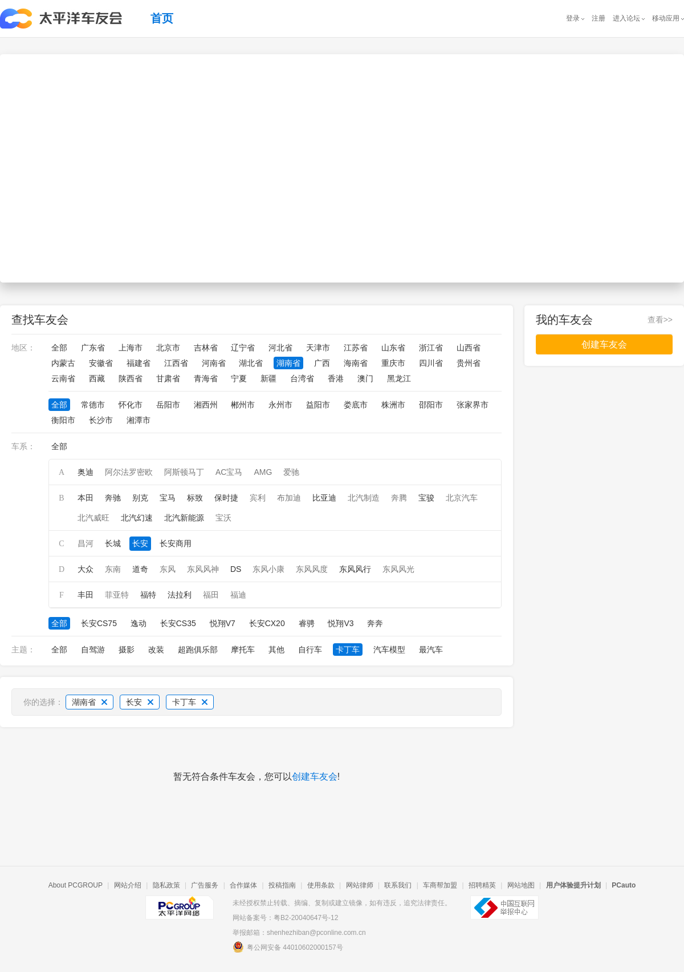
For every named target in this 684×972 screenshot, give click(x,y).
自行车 (310, 649)
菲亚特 (117, 594)
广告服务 (204, 885)
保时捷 (226, 497)
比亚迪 (324, 497)
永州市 (280, 404)
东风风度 (312, 569)
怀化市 (130, 404)
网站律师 (359, 885)
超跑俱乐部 (198, 649)
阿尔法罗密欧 (129, 472)
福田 (211, 594)
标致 (195, 497)
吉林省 (206, 347)
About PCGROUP (75, 885)
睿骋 (307, 623)
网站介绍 (127, 885)
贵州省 (469, 363)
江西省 (176, 363)
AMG (263, 472)
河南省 (214, 363)
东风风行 (355, 569)
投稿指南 (282, 885)
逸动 (138, 623)
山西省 (469, 347)
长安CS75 (99, 623)
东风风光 (398, 569)
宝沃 (223, 517)
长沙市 (101, 420)
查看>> (660, 319)
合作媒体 (243, 885)
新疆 (268, 378)
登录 (573, 18)
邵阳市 (431, 404)
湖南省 (288, 363)
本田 (85, 497)
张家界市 (472, 404)
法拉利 (180, 594)
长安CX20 (267, 623)
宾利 (258, 497)
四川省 (431, 363)
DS (235, 569)
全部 (59, 347)
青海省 (206, 378)
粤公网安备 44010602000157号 (288, 947)
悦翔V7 (222, 623)
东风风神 (203, 569)
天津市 (318, 347)
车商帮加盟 (440, 885)
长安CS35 (178, 623)
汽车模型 (389, 649)
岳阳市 (168, 404)
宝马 (168, 497)
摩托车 (243, 649)
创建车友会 (314, 776)
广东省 (93, 347)
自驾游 (93, 649)
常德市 (93, 404)
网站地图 (521, 885)
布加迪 (289, 497)
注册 (598, 18)
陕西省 (130, 378)
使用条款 (321, 885)
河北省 (280, 347)
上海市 (130, 347)
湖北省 (251, 363)
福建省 (138, 363)
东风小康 (268, 569)
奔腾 (399, 497)
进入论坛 (626, 18)
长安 (140, 543)
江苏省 (356, 347)
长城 (113, 543)
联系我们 (398, 885)
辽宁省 (243, 347)
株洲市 (393, 404)
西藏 (97, 378)
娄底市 (356, 404)
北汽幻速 (137, 517)
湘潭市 (138, 420)
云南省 (63, 378)
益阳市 (318, 404)
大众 (85, 569)
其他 (276, 649)
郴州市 (243, 404)
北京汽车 (462, 497)
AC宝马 (228, 472)
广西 (322, 363)
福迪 (238, 594)
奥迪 (85, 472)
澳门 (365, 378)
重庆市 (393, 363)
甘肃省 (168, 378)
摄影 (127, 649)
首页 (161, 18)
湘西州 (206, 404)
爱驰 (291, 472)
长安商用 (176, 543)
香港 (336, 378)
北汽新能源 (184, 517)
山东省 (393, 347)
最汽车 (431, 649)
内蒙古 (63, 363)
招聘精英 (482, 885)
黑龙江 (399, 378)
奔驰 (113, 497)
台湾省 (302, 378)
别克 (140, 497)
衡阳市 (63, 420)
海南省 (356, 363)
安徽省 (101, 363)
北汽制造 (364, 497)
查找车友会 (39, 319)
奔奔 (375, 623)
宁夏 (239, 378)
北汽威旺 (93, 517)
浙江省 (431, 347)
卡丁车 (348, 649)
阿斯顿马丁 (184, 472)
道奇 (140, 569)
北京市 (168, 347)
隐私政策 (166, 885)
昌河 (85, 543)
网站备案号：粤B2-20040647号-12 (285, 918)
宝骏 (426, 497)
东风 (168, 569)
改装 (156, 649)
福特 (148, 594)
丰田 (85, 594)
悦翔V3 (340, 623)
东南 (113, 569)
